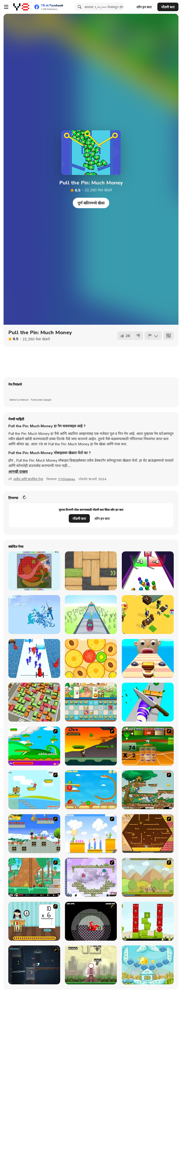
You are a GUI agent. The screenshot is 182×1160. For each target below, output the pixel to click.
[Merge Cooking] (91, 702)
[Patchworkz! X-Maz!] (34, 570)
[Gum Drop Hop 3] (91, 833)
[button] (18, 471)
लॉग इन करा (144, 7)
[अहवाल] (153, 335)
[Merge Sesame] (91, 658)
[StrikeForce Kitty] (148, 877)
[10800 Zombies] (91, 921)
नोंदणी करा (168, 7)
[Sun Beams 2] (148, 964)
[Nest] (148, 921)
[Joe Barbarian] (91, 746)
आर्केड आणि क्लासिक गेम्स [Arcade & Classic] (28, 479)
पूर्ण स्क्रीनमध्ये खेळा (91, 203)
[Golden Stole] (34, 833)
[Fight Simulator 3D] (34, 614)
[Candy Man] (34, 746)
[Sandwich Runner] (148, 658)
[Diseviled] (34, 964)
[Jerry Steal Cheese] (148, 789)
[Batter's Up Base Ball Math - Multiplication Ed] (148, 746)
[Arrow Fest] (91, 614)
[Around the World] (34, 921)
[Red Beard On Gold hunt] (34, 789)
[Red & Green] (91, 789)
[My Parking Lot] (34, 702)
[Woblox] (91, 570)
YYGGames (66, 479)
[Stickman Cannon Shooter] (34, 658)
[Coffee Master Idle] (148, 614)
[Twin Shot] (91, 877)
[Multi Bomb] (91, 964)
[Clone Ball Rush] (148, 570)
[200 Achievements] (148, 833)
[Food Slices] (148, 702)
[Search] (79, 7)
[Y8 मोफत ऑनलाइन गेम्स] (21, 6)
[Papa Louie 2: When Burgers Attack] (34, 877)
